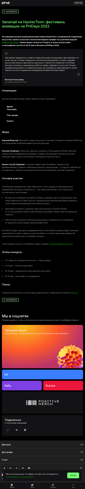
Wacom (74, 292)
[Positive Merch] (42, 403)
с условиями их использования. (20, 477)
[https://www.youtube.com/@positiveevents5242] (29, 468)
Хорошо (73, 475)
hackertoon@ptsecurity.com (61, 244)
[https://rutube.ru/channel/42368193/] (23, 468)
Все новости (10, 12)
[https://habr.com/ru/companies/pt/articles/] (16, 468)
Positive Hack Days (10, 42)
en (81, 468)
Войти (78, 3)
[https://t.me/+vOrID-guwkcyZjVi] (4, 468)
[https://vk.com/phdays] (10, 468)
